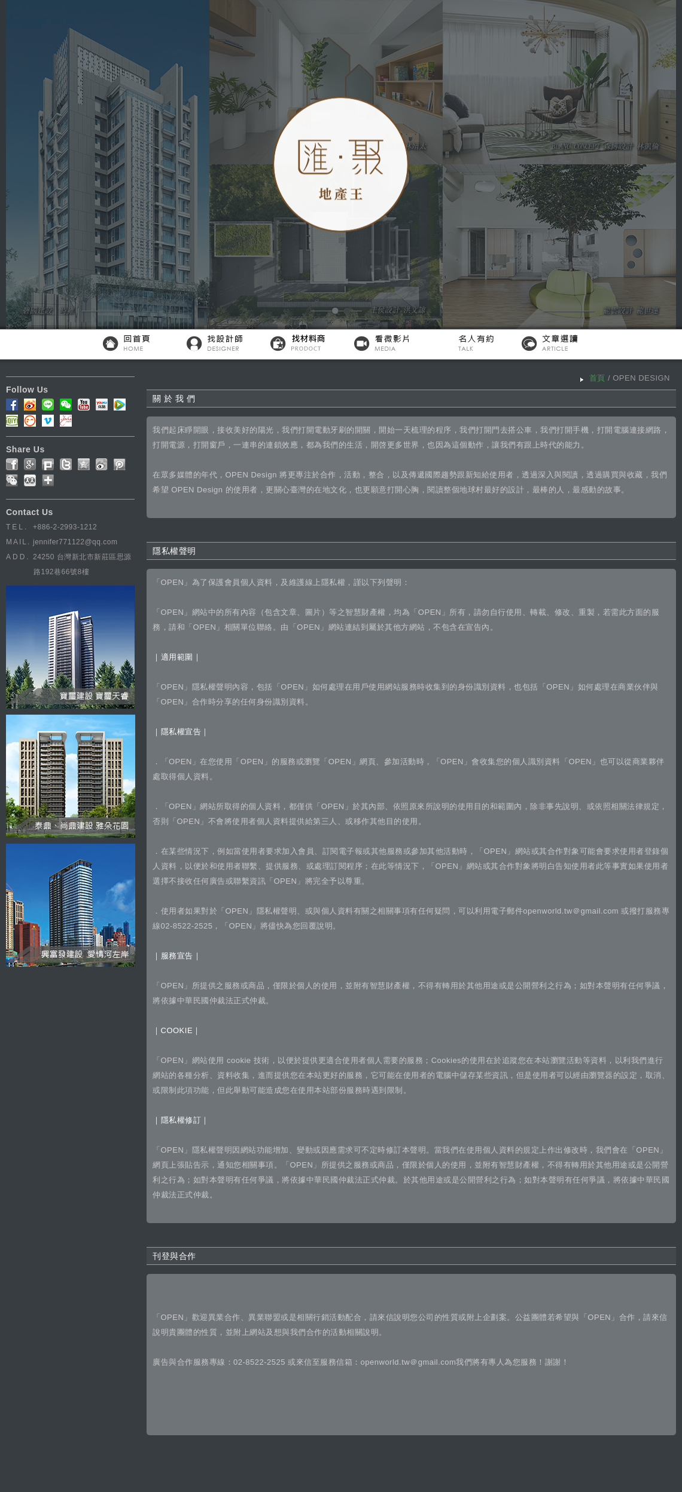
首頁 (597, 377)
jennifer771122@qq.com (75, 542)
